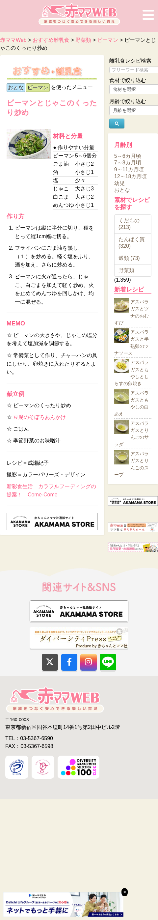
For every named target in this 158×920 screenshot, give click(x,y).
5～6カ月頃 (127, 155)
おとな (16, 87)
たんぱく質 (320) (131, 243)
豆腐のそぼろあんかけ (39, 417)
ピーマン (37, 87)
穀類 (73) (129, 258)
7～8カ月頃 (127, 162)
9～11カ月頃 (129, 169)
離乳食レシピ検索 (130, 61)
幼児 (119, 183)
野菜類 (126, 270)
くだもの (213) (129, 224)
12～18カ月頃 (130, 176)
